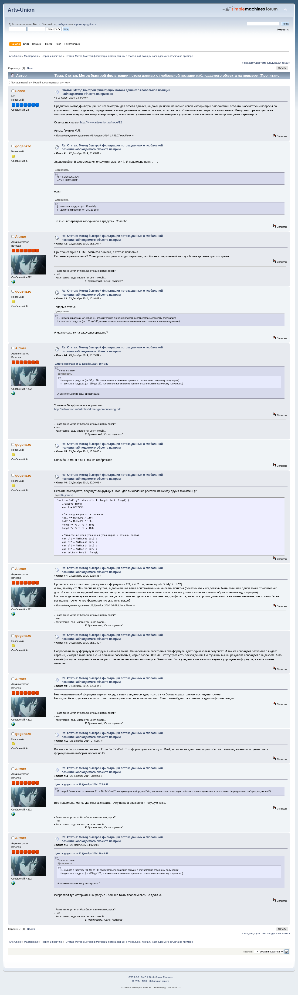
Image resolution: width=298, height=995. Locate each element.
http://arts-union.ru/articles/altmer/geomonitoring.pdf (87, 409)
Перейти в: (247, 951)
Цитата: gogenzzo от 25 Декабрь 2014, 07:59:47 (81, 784)
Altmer (20, 236)
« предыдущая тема (254, 62)
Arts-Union (21, 10)
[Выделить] (67, 495)
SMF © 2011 (147, 977)
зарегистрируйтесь (85, 24)
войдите (63, 24)
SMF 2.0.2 (134, 977)
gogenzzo (23, 146)
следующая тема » (278, 62)
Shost (20, 91)
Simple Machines (164, 977)
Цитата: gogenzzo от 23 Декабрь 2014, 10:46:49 (81, 364)
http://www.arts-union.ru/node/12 (101, 122)
